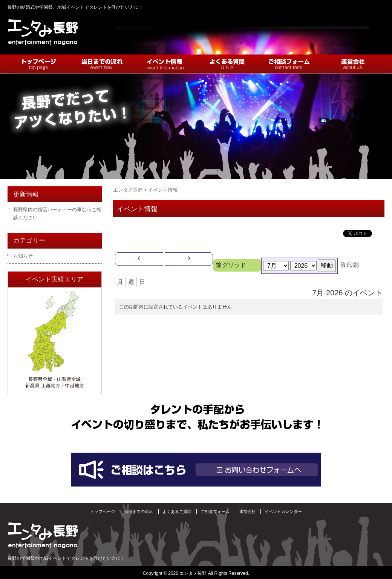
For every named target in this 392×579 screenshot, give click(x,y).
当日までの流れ (138, 511)
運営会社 (247, 511)
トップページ (102, 511)
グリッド (238, 266)
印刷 (354, 265)
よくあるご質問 (176, 511)
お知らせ (23, 256)
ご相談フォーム (215, 511)
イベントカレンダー (283, 511)
